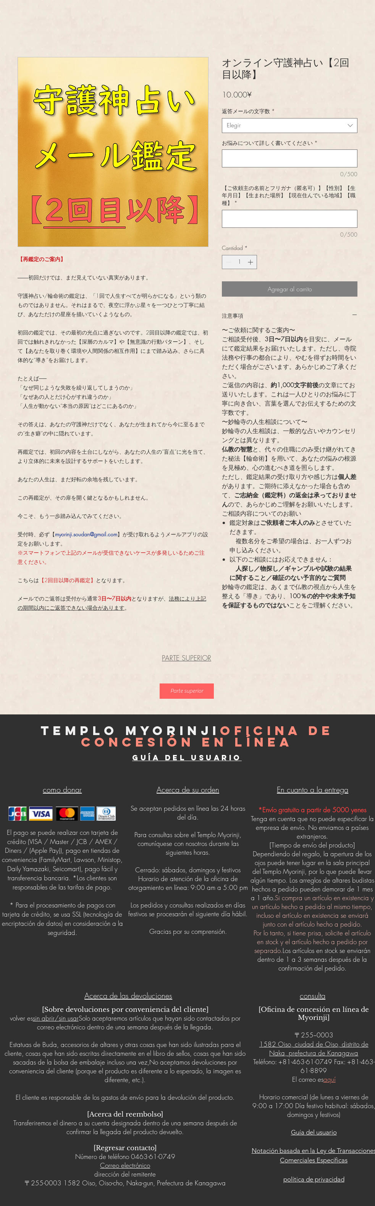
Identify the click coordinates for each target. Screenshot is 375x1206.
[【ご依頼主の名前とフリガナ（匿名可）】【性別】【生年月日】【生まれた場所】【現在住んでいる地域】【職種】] (289, 218)
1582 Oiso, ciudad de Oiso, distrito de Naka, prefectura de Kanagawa (314, 1048)
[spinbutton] (239, 262)
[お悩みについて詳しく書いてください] (289, 158)
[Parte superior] (187, 691)
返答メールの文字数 (248, 111)
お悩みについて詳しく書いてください (270, 142)
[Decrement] (228, 262)
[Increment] (251, 262)
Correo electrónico (125, 1165)
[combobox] (289, 125)
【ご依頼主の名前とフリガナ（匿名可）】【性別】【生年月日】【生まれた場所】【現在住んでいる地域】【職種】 (289, 195)
